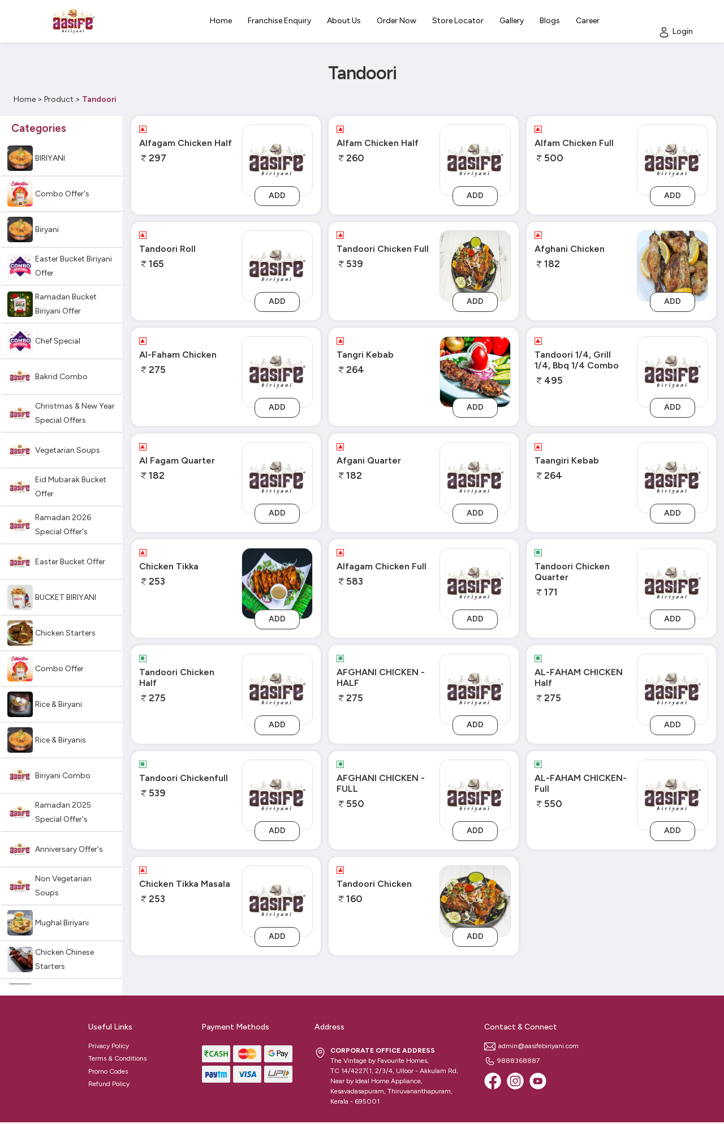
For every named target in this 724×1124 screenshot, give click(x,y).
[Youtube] (537, 1080)
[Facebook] (492, 1080)
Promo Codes (108, 1071)
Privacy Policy (108, 1046)
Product (59, 99)
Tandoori (99, 99)
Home (25, 99)
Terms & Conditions (117, 1058)
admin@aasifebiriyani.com (531, 1046)
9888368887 (512, 1061)
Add (277, 195)
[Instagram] (515, 1080)
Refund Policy (109, 1084)
